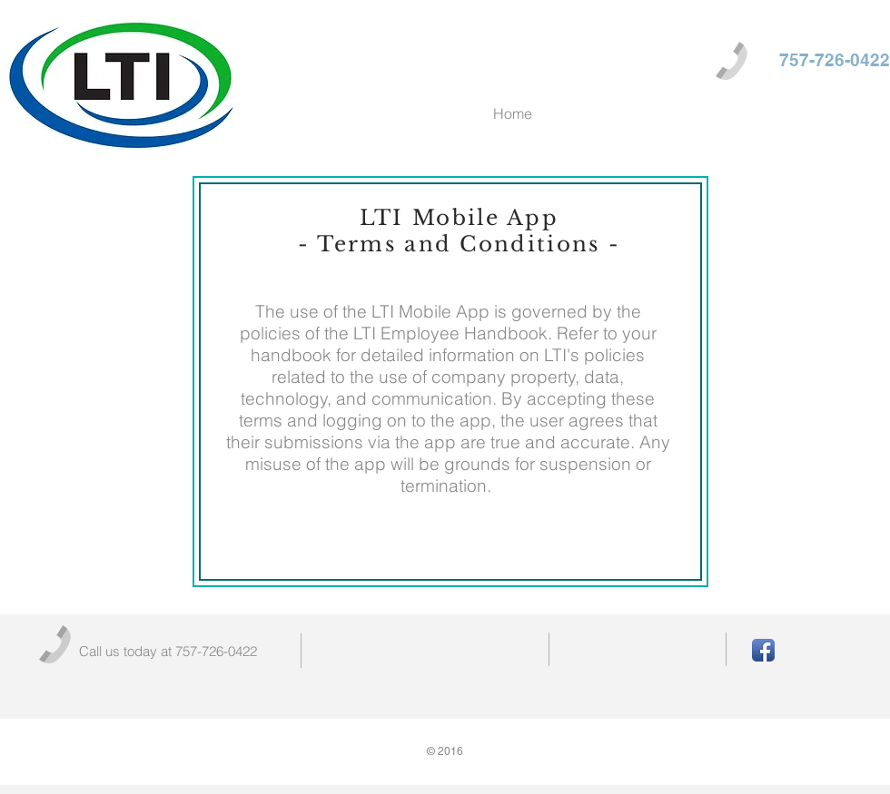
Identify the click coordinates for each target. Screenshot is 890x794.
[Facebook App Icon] (763, 650)
